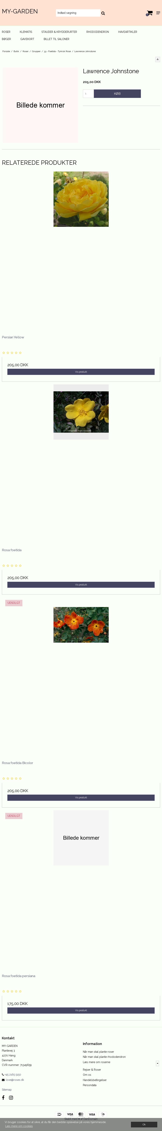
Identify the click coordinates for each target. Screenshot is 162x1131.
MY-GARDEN (20, 11)
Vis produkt (81, 371)
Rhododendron (97, 31)
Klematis (26, 31)
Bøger (6, 39)
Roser (6, 31)
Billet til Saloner (56, 39)
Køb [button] (117, 93)
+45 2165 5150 (11, 1074)
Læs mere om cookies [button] (19, 1126)
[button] (157, 59)
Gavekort (27, 39)
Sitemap (7, 1089)
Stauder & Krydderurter (59, 31)
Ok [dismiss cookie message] (144, 1124)
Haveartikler (127, 31)
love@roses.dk (15, 1079)
